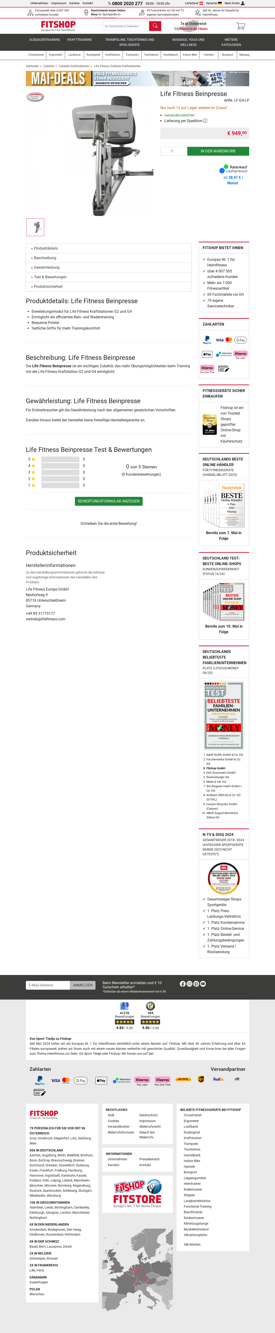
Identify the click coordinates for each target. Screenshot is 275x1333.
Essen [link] (34, 1170)
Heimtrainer (192, 1184)
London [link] (65, 1213)
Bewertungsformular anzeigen (109, 504)
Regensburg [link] (81, 1186)
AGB (111, 1115)
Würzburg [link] (54, 1196)
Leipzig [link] (55, 1180)
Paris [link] (40, 1270)
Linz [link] (73, 1138)
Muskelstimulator (196, 1229)
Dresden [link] (51, 1165)
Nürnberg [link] (64, 1186)
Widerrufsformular (121, 1132)
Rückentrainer (194, 1218)
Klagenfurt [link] (61, 1138)
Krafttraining (79, 43)
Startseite (32, 69)
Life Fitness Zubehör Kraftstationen (117, 69)
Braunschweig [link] (61, 1160)
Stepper (189, 1195)
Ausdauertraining (44, 43)
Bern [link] (42, 1247)
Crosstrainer (193, 1115)
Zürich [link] (67, 1247)
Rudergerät (192, 1132)
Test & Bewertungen (50, 280)
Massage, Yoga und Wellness (188, 45)
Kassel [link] (81, 1176)
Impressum (58, 3)
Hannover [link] (37, 1176)
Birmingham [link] (63, 1207)
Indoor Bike (192, 1161)
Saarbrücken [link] (52, 1191)
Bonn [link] (33, 1160)
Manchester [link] (80, 1213)
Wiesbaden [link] (37, 1196)
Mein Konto (235, 3)
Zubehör (48, 69)
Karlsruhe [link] (68, 1176)
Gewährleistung (47, 270)
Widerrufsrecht (150, 1127)
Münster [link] (50, 1186)
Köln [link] (46, 1180)
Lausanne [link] (54, 1247)
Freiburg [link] (61, 1170)
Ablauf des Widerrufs (147, 1135)
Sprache (214, 3)
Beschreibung (45, 261)
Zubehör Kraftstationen (74, 69)
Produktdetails (46, 251)
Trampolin (191, 1144)
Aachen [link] (35, 1155)
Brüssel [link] (52, 1259)
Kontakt (88, 3)
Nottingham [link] (38, 1218)
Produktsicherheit (48, 290)
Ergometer (191, 1121)
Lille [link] (32, 1270)
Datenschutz (148, 1115)
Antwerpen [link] (37, 1259)
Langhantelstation (197, 1201)
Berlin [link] (61, 1155)
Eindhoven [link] (37, 1235)
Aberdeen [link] (36, 1207)
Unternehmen (39, 3)
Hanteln (189, 1167)
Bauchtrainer (193, 1212)
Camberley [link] (81, 1207)
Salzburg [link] (84, 1138)
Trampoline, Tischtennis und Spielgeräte (129, 45)
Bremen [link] (78, 1160)
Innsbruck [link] (45, 1138)
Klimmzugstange (196, 1224)
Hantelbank (192, 1155)
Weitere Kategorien (231, 45)
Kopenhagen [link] (39, 1282)
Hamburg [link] (75, 1170)
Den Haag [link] (74, 1230)
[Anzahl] (174, 154)
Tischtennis (192, 1149)
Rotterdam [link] (72, 1235)
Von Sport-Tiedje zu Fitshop (50, 1039)
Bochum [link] (86, 1155)
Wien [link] (33, 1143)
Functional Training (197, 1207)
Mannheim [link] (81, 1180)
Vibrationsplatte (195, 1235)
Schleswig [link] (70, 1191)
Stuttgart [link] (85, 1191)
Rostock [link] (35, 1191)
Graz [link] (33, 1138)
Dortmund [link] (37, 1165)
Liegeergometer (195, 1178)
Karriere (74, 3)
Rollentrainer (193, 1190)
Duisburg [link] (82, 1165)
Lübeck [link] (67, 1180)
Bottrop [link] (44, 1160)
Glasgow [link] (52, 1213)
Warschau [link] (37, 1294)
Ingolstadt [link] (52, 1176)
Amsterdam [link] (38, 1230)
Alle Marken (192, 1245)
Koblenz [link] (35, 1180)
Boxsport (190, 1172)
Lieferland (194, 3)
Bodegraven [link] (56, 1230)
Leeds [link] (49, 1207)
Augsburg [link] (49, 1155)
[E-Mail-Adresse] (48, 985)
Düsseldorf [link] (66, 1165)
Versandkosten (119, 1127)
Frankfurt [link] (46, 1170)
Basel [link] (33, 1247)
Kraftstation (192, 1138)
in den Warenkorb (218, 154)
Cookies (113, 1121)
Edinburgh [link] (37, 1213)
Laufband (191, 1127)
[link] (207, 343)
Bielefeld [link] (73, 1155)
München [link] (36, 1186)
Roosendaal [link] (54, 1235)
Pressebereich (149, 1159)
